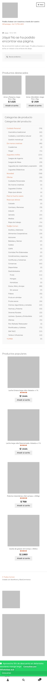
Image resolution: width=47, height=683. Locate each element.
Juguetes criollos (13, 155)
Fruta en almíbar (15, 297)
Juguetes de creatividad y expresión (22, 166)
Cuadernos (12, 147)
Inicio (6, 33)
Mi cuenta (8, 680)
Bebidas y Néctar (15, 241)
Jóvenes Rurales (14, 312)
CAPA (10, 249)
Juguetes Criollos (15, 189)
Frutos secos (13, 301)
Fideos (11, 294)
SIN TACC (12, 331)
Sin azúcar (14, 290)
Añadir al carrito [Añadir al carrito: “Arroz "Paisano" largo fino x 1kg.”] (11, 106)
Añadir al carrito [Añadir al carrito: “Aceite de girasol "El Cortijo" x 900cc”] (23, 558)
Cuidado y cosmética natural (19, 136)
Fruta (12, 275)
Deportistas (13, 267)
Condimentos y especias (18, 256)
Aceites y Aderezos (15, 230)
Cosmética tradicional (17, 132)
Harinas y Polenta (15, 309)
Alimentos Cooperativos (17, 234)
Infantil (11, 211)
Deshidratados (14, 271)
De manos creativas (14, 143)
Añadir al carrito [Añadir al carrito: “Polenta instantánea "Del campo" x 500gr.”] (23, 506)
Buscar (23, 680)
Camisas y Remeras (16, 207)
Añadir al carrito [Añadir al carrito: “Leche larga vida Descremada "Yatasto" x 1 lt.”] (23, 453)
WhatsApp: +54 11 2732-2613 (13, 24)
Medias (11, 219)
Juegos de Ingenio (15, 158)
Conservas (12, 264)
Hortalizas (14, 282)
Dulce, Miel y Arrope (16, 286)
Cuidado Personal (14, 128)
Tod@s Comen (12, 226)
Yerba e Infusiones (15, 335)
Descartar (6, 673)
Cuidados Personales (16, 181)
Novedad (10, 173)
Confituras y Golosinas (17, 260)
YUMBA (10, 339)
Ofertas (9, 177)
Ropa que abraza (15, 192)
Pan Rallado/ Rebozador (18, 324)
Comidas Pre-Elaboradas (18, 252)
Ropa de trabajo (14, 222)
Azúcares (12, 237)
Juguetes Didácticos (16, 170)
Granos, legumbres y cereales (20, 305)
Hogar (10, 151)
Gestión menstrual (15, 140)
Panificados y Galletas (17, 327)
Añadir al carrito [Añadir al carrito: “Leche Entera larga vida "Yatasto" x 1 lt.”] (23, 400)
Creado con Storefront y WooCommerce (16, 580)
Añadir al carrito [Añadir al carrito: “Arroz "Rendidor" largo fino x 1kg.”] (35, 106)
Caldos (11, 245)
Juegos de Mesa (14, 162)
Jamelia (11, 215)
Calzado (11, 203)
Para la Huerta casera (15, 196)
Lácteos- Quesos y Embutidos (20, 316)
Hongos (13, 279)
